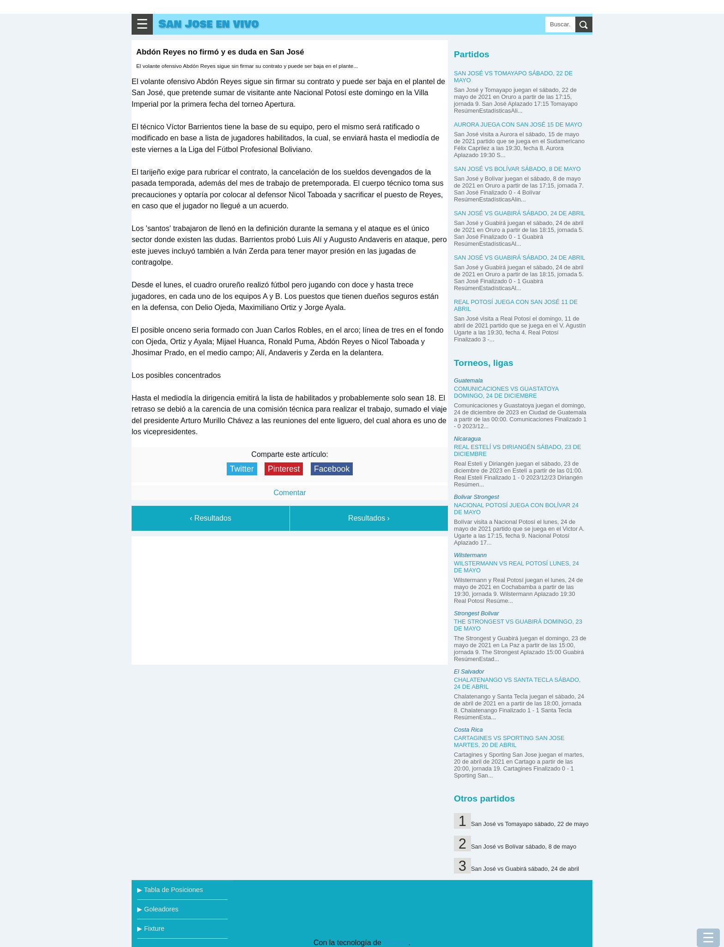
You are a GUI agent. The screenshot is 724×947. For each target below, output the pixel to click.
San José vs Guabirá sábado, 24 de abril (519, 213)
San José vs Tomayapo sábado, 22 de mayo (530, 823)
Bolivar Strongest (476, 496)
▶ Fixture (150, 928)
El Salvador (469, 671)
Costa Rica (468, 729)
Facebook (332, 469)
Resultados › (369, 518)
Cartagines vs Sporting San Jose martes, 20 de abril (509, 741)
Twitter (242, 469)
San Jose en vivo (208, 24)
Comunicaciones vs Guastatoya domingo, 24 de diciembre (506, 392)
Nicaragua (467, 438)
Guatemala (468, 380)
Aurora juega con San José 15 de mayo (518, 124)
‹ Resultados (210, 518)
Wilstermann (470, 555)
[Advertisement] (290, 598)
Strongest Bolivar (476, 613)
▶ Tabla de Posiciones (170, 889)
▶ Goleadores (157, 909)
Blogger (395, 943)
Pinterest (284, 469)
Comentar (289, 493)
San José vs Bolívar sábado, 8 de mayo (517, 168)
